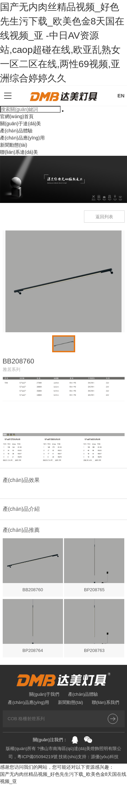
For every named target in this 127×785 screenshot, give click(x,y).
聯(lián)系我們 (105, 702)
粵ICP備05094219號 (37, 756)
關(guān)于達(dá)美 (20, 123)
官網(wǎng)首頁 (17, 116)
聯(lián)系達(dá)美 (19, 152)
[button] (5, 343)
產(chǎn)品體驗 (16, 130)
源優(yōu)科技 (105, 756)
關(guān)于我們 (44, 694)
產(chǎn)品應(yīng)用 (22, 138)
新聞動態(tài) (13, 145)
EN (121, 95)
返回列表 (104, 216)
